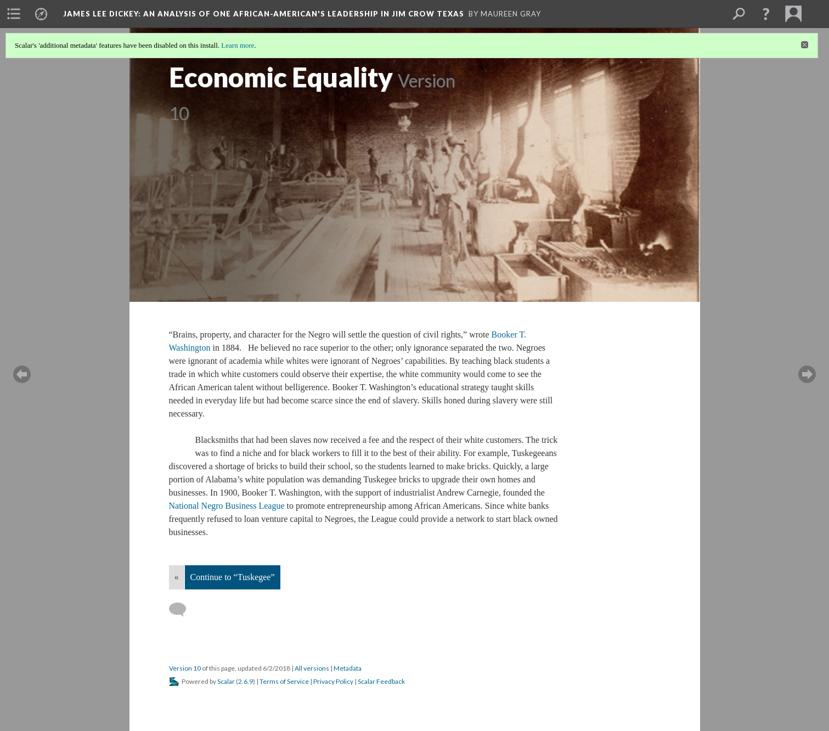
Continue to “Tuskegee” (232, 577)
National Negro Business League (227, 505)
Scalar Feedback (381, 681)
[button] (766, 13)
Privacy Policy (333, 681)
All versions (312, 668)
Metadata (348, 668)
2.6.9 (245, 681)
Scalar (226, 681)
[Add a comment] (182, 610)
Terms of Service (284, 681)
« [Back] (176, 577)
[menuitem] (13, 13)
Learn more (237, 45)
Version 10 (185, 668)
